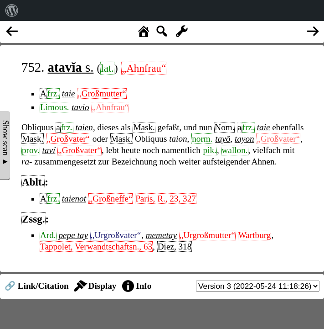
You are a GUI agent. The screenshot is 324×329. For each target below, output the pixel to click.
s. (71, 67)
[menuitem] (12, 10)
